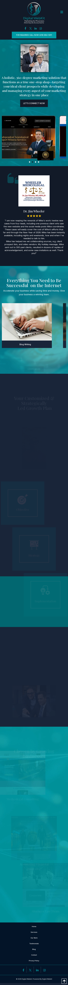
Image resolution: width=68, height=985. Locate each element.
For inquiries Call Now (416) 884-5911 (34, 35)
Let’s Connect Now (34, 103)
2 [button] (32, 162)
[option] (34, 138)
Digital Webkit (47, 979)
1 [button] (29, 162)
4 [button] (38, 162)
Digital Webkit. (27, 979)
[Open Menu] (61, 12)
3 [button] (35, 162)
